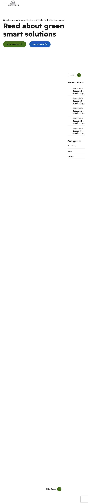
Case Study (72, 146)
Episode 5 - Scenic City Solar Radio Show (78, 124)
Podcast (71, 156)
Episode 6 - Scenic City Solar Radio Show (78, 114)
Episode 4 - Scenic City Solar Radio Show (78, 134)
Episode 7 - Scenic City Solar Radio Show (78, 104)
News (70, 151)
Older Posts (51, 489)
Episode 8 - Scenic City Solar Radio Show (78, 94)
